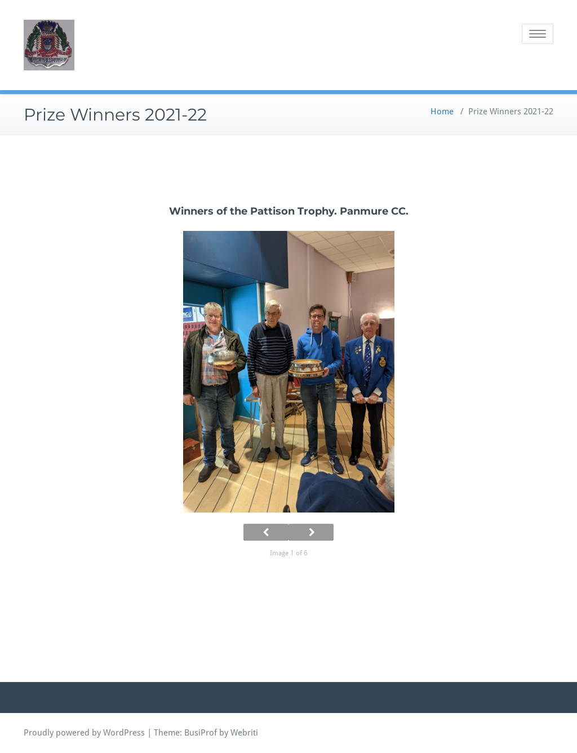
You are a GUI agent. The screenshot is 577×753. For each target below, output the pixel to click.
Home (442, 111)
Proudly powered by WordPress (84, 733)
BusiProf (200, 733)
